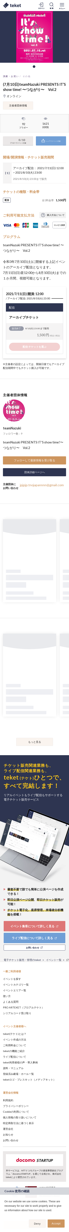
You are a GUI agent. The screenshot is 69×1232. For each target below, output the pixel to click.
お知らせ (8, 1134)
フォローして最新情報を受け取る (34, 460)
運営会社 (8, 1128)
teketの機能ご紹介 (14, 1051)
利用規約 (8, 1100)
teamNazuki (12, 428)
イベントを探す (12, 978)
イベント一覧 (53, 959)
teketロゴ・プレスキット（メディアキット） (29, 1079)
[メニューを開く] (62, 5)
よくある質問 (10, 1001)
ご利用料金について (14, 1045)
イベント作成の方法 (14, 1039)
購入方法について (56, 215)
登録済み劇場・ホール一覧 (18, 1073)
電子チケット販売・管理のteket (22, 959)
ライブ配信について (14, 1056)
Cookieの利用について (16, 1111)
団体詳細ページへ (34, 472)
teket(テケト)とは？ (14, 1033)
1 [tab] (34, 66)
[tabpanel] (34, 37)
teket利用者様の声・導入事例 (20, 1062)
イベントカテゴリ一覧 (16, 984)
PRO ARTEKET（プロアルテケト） (23, 1007)
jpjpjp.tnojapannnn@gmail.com (42, 485)
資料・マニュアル (13, 1068)
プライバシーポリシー (16, 1105)
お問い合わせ (10, 1140)
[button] (5, 1215)
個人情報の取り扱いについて (19, 1117)
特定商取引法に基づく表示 (18, 1123)
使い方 (7, 996)
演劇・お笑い (11, 76)
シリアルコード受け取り (17, 1013)
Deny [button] (37, 1223)
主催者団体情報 (18, 105)
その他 (27, 76)
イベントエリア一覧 (14, 990)
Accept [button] (56, 1223)
